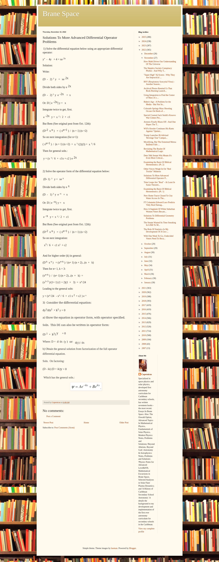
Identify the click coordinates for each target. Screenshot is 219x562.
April (146, 270)
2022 (144, 50)
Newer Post (48, 422)
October (148, 244)
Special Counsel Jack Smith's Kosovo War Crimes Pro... (160, 116)
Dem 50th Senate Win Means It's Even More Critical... (158, 156)
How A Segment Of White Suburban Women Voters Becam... (159, 210)
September (149, 248)
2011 (144, 331)
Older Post (124, 422)
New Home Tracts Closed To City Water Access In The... (158, 197)
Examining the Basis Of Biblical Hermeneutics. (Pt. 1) (157, 190)
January (147, 282)
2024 (144, 41)
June (146, 261)
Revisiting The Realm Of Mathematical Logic (154, 150)
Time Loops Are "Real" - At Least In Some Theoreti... (159, 183)
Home (86, 422)
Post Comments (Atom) (64, 427)
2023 (144, 45)
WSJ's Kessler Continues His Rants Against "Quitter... (159, 129)
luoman (114, 548)
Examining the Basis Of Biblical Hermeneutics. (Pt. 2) (157, 163)
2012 (144, 326)
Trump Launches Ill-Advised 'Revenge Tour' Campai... (156, 136)
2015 (144, 314)
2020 (144, 292)
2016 (144, 309)
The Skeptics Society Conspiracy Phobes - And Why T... (158, 69)
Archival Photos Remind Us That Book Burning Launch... (158, 89)
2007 (144, 348)
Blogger (132, 548)
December (148, 53)
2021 (144, 288)
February (148, 278)
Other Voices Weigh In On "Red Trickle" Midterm (157, 170)
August (147, 252)
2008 (144, 344)
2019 (144, 296)
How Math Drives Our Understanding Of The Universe (160, 62)
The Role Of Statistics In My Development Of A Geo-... (156, 230)
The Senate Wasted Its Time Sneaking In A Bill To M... (160, 223)
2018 (144, 301)
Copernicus (146, 374)
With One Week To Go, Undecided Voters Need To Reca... (158, 237)
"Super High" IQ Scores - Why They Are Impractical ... (159, 76)
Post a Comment (54, 416)
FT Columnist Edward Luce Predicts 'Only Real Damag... (159, 203)
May (146, 265)
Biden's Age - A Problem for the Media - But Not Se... (157, 103)
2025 (144, 37)
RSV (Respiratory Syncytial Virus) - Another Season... (159, 83)
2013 (144, 322)
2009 (144, 339)
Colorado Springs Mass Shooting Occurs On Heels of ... (158, 109)
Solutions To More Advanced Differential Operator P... (156, 176)
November (149, 58)
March (147, 274)
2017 (144, 305)
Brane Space (61, 14)
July (146, 257)
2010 (144, 335)
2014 (144, 318)
